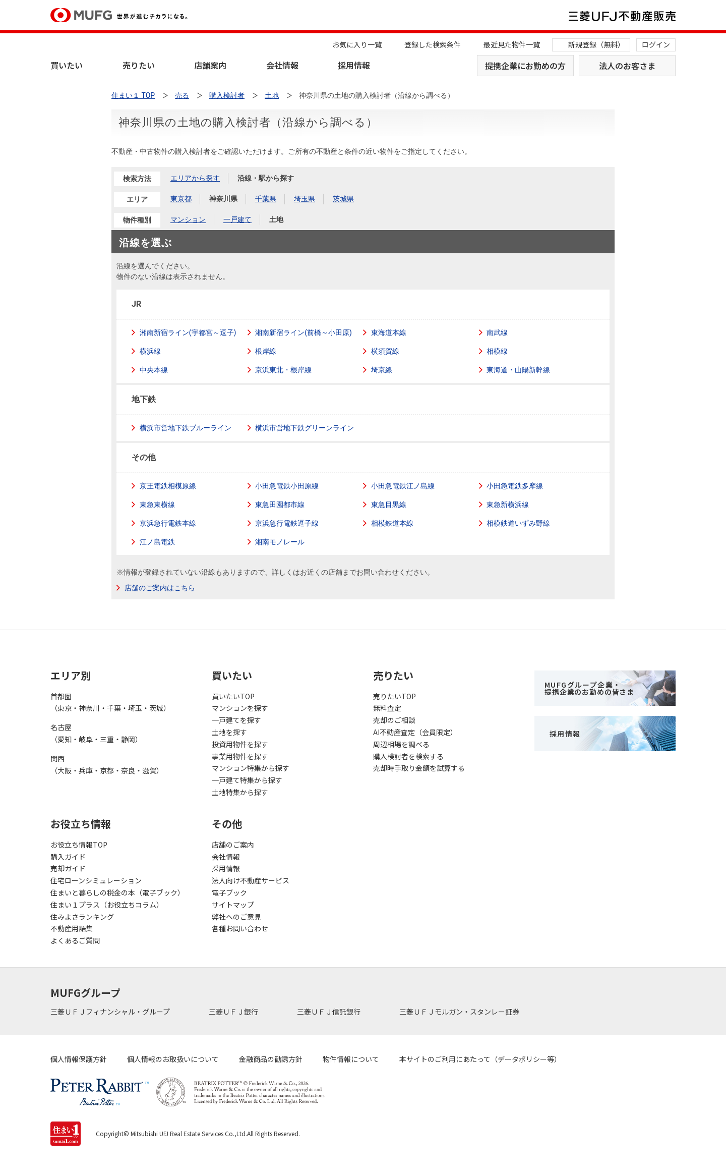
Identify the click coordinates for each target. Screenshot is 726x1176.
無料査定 (387, 708)
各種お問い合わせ (240, 928)
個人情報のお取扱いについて (173, 1058)
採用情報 (354, 65)
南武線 (497, 332)
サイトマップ (233, 905)
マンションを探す (240, 708)
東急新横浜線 (508, 504)
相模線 (497, 351)
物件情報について (351, 1058)
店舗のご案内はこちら (160, 588)
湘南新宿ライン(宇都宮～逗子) (188, 332)
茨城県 (343, 199)
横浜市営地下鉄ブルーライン (185, 428)
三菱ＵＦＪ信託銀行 (329, 1011)
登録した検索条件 (432, 44)
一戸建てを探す (236, 720)
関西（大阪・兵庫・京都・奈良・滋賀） (106, 764)
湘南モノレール (280, 542)
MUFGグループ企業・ (589, 688)
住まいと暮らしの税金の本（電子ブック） (117, 892)
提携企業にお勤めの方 (525, 66)
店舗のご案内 (233, 844)
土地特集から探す (240, 792)
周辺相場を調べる (401, 744)
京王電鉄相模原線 (168, 486)
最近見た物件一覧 (511, 44)
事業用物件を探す (240, 756)
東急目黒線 (388, 504)
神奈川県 (223, 199)
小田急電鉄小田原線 (287, 486)
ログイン (656, 44)
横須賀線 (385, 351)
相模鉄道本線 (392, 523)
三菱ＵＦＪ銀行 (234, 1011)
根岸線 (266, 351)
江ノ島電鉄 (157, 542)
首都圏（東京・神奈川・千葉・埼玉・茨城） (110, 702)
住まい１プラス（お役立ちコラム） (106, 905)
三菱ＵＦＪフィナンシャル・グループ (110, 1011)
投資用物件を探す (240, 744)
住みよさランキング (82, 917)
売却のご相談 (394, 720)
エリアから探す (195, 178)
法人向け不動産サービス (250, 880)
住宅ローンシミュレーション (96, 880)
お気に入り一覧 (357, 44)
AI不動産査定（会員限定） (415, 732)
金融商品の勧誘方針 (270, 1058)
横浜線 (150, 351)
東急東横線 (157, 504)
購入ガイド (68, 857)
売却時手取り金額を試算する (419, 768)
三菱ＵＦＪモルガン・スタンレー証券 (460, 1011)
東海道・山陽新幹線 (519, 370)
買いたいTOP (233, 696)
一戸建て (237, 219)
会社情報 (282, 65)
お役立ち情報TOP (78, 844)
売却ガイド (68, 868)
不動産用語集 (71, 928)
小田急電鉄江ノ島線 (403, 486)
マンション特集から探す (250, 768)
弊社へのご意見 (236, 917)
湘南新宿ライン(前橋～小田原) (304, 332)
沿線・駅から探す (265, 178)
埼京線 (381, 370)
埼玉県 (304, 199)
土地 (276, 219)
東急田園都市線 (280, 504)
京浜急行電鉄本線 (168, 523)
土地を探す (229, 732)
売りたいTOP (394, 696)
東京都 (181, 199)
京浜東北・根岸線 (284, 370)
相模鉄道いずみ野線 (519, 523)
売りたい (139, 65)
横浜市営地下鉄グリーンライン (305, 428)
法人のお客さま (627, 66)
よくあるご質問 (75, 940)
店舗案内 (210, 65)
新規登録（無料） (596, 44)
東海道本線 (388, 332)
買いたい (66, 65)
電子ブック (229, 892)
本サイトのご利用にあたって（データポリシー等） (480, 1058)
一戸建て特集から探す (247, 780)
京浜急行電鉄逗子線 (287, 523)
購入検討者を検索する (408, 756)
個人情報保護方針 (78, 1058)
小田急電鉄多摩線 (515, 486)
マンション (188, 219)
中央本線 (154, 370)
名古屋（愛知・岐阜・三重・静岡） (96, 733)
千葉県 (265, 199)
